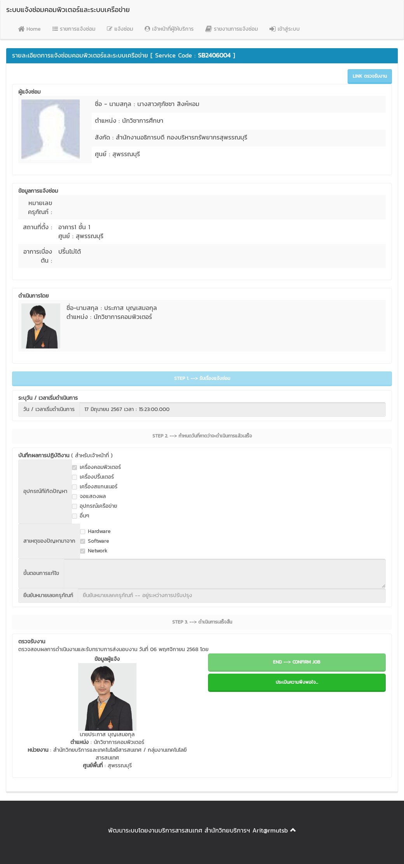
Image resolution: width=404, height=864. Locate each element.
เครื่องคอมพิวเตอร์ (96, 467)
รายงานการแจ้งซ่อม (231, 29)
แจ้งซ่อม (120, 29)
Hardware (95, 531)
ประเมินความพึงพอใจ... (297, 682)
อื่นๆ (80, 516)
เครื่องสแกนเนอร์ (94, 487)
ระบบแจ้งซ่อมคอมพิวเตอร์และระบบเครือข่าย (68, 9)
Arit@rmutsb (270, 830)
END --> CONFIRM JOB (296, 661)
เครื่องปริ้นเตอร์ (93, 477)
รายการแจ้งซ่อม (73, 29)
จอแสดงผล (89, 496)
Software (94, 541)
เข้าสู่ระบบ (284, 29)
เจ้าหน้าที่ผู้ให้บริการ (169, 29)
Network (94, 551)
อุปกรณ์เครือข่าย (94, 506)
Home (29, 29)
